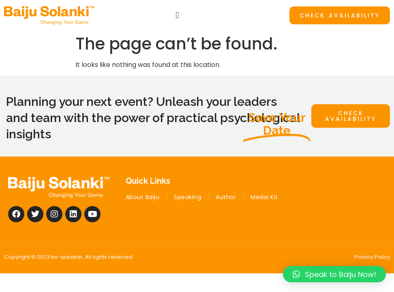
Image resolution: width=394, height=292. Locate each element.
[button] (177, 15)
